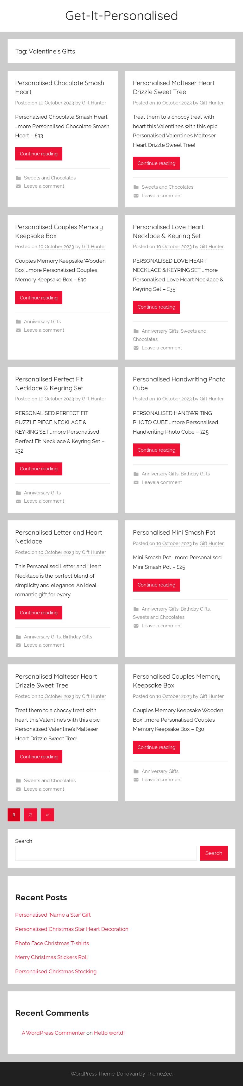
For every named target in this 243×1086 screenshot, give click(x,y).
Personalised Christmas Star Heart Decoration (71, 929)
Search (23, 841)
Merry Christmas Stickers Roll (51, 957)
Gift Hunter (94, 103)
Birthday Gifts (195, 474)
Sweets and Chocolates (50, 178)
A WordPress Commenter (53, 1033)
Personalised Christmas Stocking (56, 971)
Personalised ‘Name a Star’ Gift (53, 915)
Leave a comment (44, 186)
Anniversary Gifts (42, 321)
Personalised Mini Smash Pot (174, 532)
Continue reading (39, 154)
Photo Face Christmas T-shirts (52, 943)
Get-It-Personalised (121, 15)
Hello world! (109, 1033)
